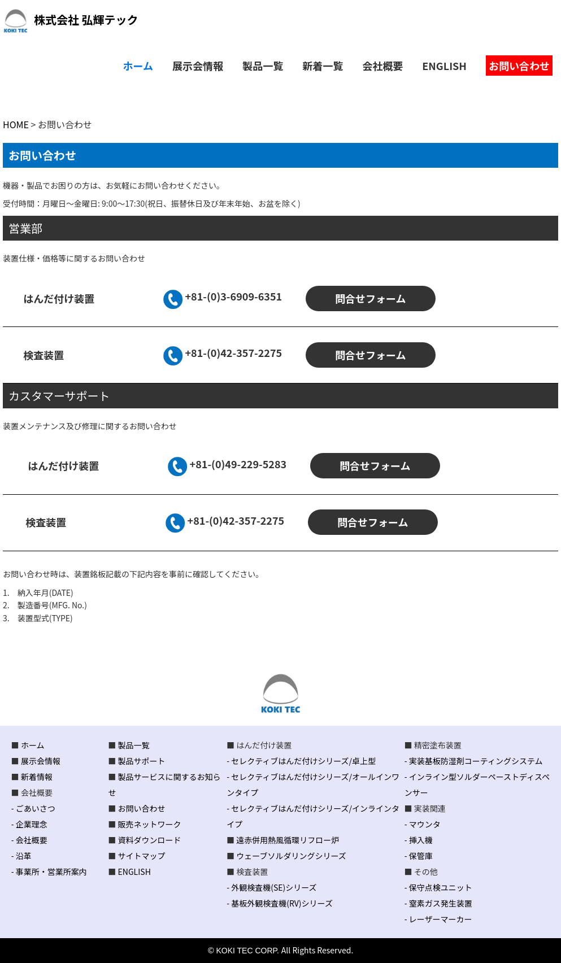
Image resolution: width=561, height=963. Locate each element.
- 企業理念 (29, 824)
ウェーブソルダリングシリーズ (291, 855)
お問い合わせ (142, 808)
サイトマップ (142, 855)
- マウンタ (423, 824)
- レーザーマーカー (438, 919)
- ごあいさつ (33, 808)
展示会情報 (40, 760)
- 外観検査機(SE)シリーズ (271, 887)
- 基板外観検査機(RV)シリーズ (280, 903)
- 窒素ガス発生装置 (438, 903)
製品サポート (142, 760)
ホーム (33, 745)
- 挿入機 (419, 840)
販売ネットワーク (149, 824)
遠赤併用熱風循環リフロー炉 (287, 840)
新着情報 (37, 776)
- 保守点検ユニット (438, 887)
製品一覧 (134, 745)
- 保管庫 (419, 855)
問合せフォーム (370, 298)
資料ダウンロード (149, 840)
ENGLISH (134, 871)
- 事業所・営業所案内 (49, 871)
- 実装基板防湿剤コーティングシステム (474, 760)
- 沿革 (21, 855)
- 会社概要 (29, 840)
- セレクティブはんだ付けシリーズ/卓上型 (301, 760)
